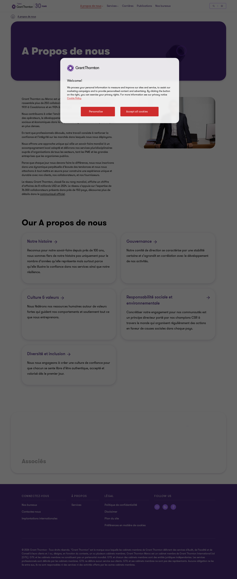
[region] (119, 90)
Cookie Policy (74, 98)
